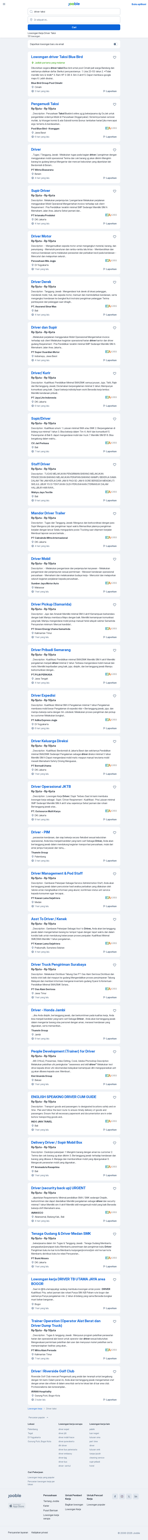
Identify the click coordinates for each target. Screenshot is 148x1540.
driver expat (64, 1429)
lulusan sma (94, 1437)
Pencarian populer (39, 1417)
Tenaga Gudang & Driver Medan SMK (61, 1233)
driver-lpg (63, 1457)
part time (93, 1441)
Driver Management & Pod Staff (57, 873)
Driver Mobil (40, 559)
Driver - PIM (40, 832)
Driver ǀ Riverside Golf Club (52, 1371)
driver (91, 1445)
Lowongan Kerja (73, 1509)
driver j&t (63, 1433)
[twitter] (129, 1496)
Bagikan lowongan (74, 1504)
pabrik (92, 1429)
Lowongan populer (96, 1504)
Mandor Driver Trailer (48, 513)
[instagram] (122, 1496)
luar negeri (94, 1433)
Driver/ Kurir (40, 373)
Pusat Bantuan (50, 1510)
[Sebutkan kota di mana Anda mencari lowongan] (74, 19)
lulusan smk (94, 1449)
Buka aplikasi (139, 4)
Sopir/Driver (41, 418)
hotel (91, 1466)
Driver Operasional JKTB (51, 786)
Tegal (30, 1433)
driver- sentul (65, 1466)
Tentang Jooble (51, 1501)
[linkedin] (136, 1496)
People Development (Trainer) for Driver (63, 1051)
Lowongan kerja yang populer (41, 1477)
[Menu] (4, 4)
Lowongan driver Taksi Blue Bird (57, 57)
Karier (46, 1505)
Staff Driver (40, 464)
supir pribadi (94, 1461)
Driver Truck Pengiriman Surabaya (58, 964)
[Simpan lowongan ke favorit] (115, 57)
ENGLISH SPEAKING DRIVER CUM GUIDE (63, 1097)
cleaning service (96, 1457)
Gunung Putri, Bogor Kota (39, 1441)
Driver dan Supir (44, 327)
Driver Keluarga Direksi (49, 741)
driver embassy (65, 1453)
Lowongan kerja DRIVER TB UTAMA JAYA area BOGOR (68, 1281)
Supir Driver (40, 191)
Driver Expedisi (43, 695)
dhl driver (63, 1445)
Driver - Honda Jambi (48, 1010)
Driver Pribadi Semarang (51, 650)
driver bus (63, 1461)
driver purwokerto (66, 1441)
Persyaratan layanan (18, 1532)
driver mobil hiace (66, 1437)
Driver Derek (41, 282)
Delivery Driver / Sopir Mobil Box (56, 1142)
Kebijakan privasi (40, 1532)
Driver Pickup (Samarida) (51, 604)
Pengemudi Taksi (45, 104)
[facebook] (115, 1496)
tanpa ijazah (95, 1453)
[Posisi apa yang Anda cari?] (74, 11)
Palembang (33, 1429)
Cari (74, 27)
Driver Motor (41, 236)
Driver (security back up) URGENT (58, 1188)
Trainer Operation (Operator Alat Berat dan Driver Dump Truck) (66, 1323)
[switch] (115, 44)
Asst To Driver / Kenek (49, 919)
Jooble (136, 1533)
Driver (36, 149)
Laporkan (110, 91)
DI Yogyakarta (34, 1437)
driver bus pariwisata (68, 1449)
